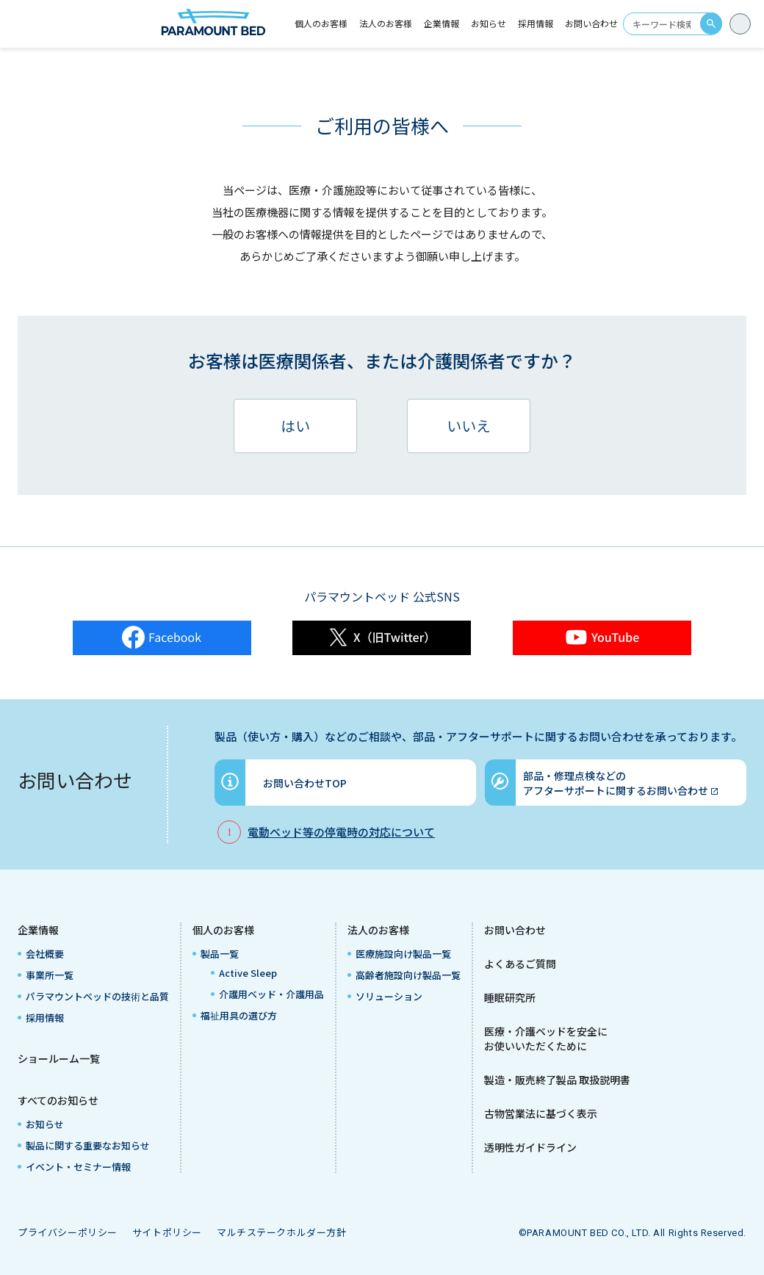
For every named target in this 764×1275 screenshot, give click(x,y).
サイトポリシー (167, 1232)
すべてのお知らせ (58, 1100)
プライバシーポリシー (68, 1232)
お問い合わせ (591, 23)
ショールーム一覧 (59, 1058)
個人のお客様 (223, 929)
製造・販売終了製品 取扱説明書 (557, 1079)
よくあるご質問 (520, 963)
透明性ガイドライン (530, 1147)
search (711, 23)
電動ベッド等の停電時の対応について (341, 831)
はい (295, 425)
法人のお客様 (378, 929)
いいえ (469, 425)
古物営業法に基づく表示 (540, 1113)
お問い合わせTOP (305, 783)
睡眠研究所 (510, 997)
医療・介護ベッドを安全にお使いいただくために (546, 1038)
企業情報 (38, 929)
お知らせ (488, 23)
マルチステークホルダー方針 (282, 1232)
